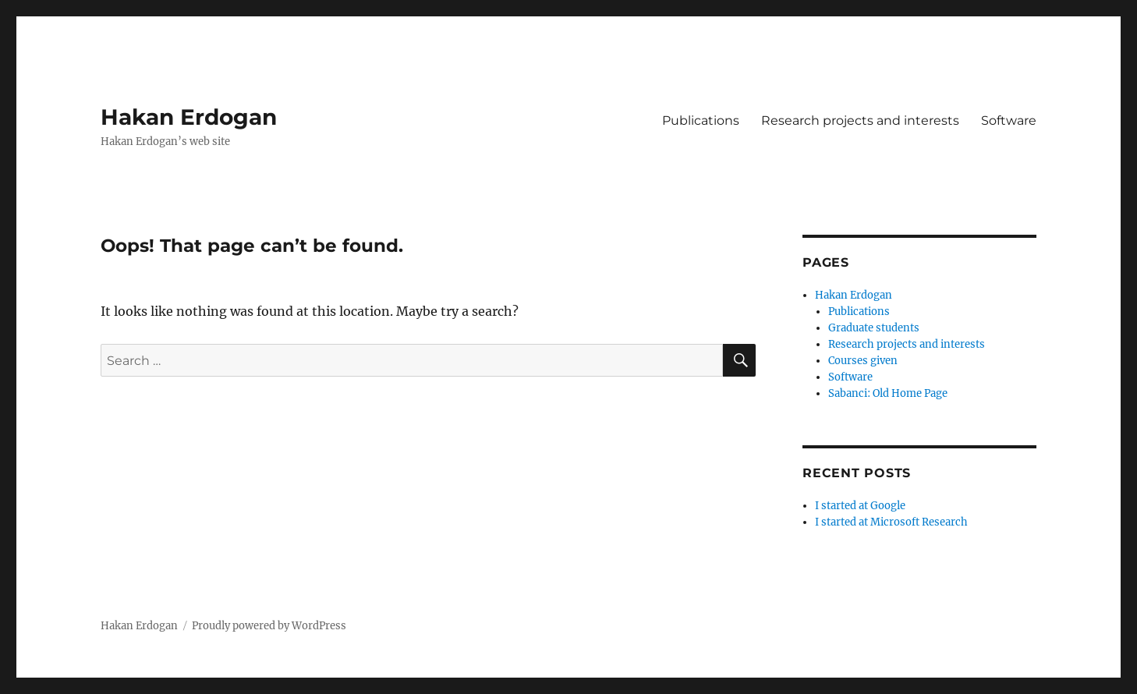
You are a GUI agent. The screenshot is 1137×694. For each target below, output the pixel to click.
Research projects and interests (860, 120)
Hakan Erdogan (189, 117)
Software (1008, 120)
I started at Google (860, 505)
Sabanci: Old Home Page (887, 393)
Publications (700, 120)
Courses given (863, 360)
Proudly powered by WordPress (269, 625)
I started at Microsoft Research (891, 522)
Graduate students (873, 328)
